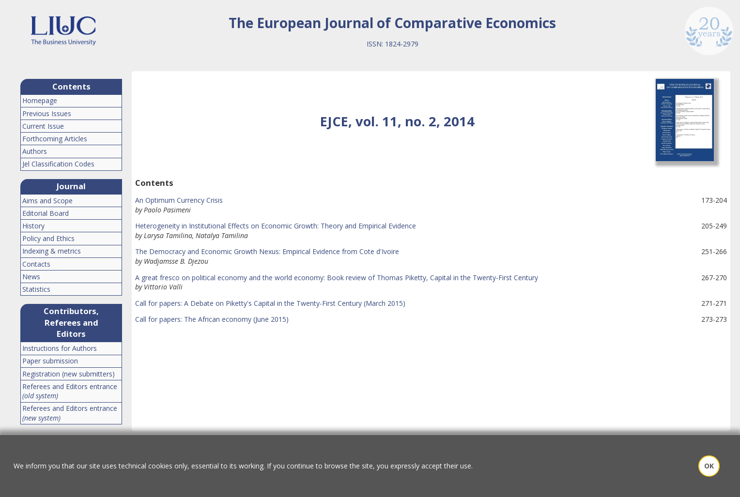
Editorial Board (45, 213)
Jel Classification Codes (58, 163)
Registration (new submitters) (68, 373)
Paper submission (50, 360)
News (31, 276)
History (33, 225)
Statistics (36, 289)
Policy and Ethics (48, 238)
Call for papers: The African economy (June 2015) (212, 319)
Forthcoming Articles (54, 138)
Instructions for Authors (59, 348)
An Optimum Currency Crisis (179, 200)
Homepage (39, 100)
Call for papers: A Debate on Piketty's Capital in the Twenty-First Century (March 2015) (270, 303)
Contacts (36, 264)
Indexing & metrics (51, 251)
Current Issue (43, 126)
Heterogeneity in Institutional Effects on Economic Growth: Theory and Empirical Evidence (275, 225)
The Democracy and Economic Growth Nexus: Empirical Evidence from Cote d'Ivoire (267, 251)
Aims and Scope (47, 200)
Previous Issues (46, 113)
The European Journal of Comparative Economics (392, 23)
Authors (34, 151)
